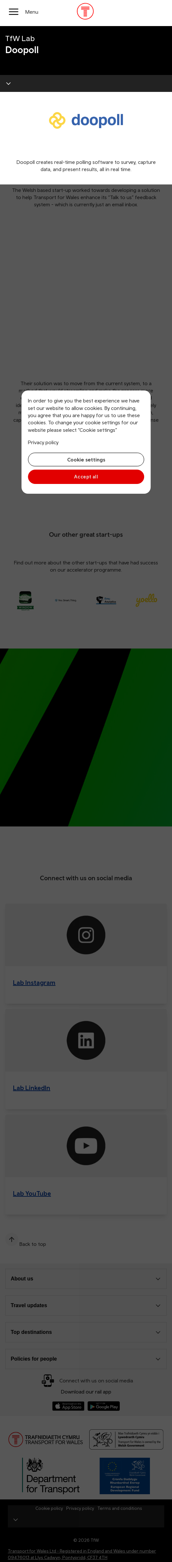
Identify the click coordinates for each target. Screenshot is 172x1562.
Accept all (86, 476)
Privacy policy (43, 442)
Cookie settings (86, 459)
